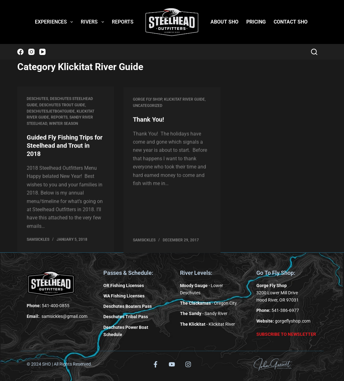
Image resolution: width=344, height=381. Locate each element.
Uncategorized (147, 107)
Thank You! (148, 121)
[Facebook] (20, 52)
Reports (59, 118)
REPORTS (123, 22)
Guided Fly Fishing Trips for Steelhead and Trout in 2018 (64, 146)
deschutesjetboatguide (51, 111)
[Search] (314, 52)
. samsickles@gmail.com (57, 316)
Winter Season (63, 124)
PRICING (256, 22)
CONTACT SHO (291, 22)
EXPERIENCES (55, 22)
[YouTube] (42, 52)
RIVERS (93, 22)
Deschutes (37, 99)
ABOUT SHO (224, 22)
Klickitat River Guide (184, 101)
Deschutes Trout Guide (62, 105)
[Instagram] (31, 52)
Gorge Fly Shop (147, 101)
